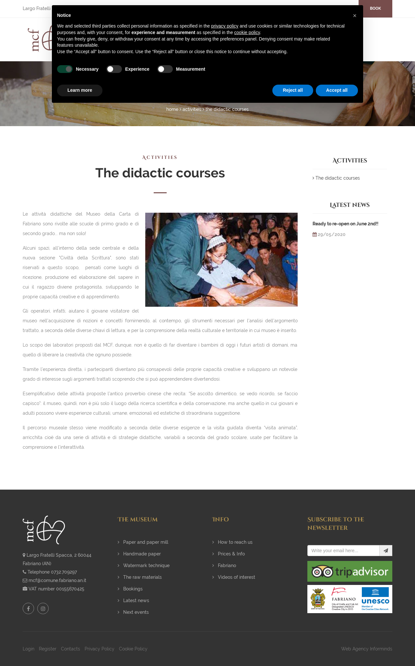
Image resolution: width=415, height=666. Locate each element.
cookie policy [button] (247, 32)
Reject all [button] (292, 90)
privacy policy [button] (224, 26)
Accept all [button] (337, 90)
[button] (355, 15)
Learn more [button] (79, 90)
